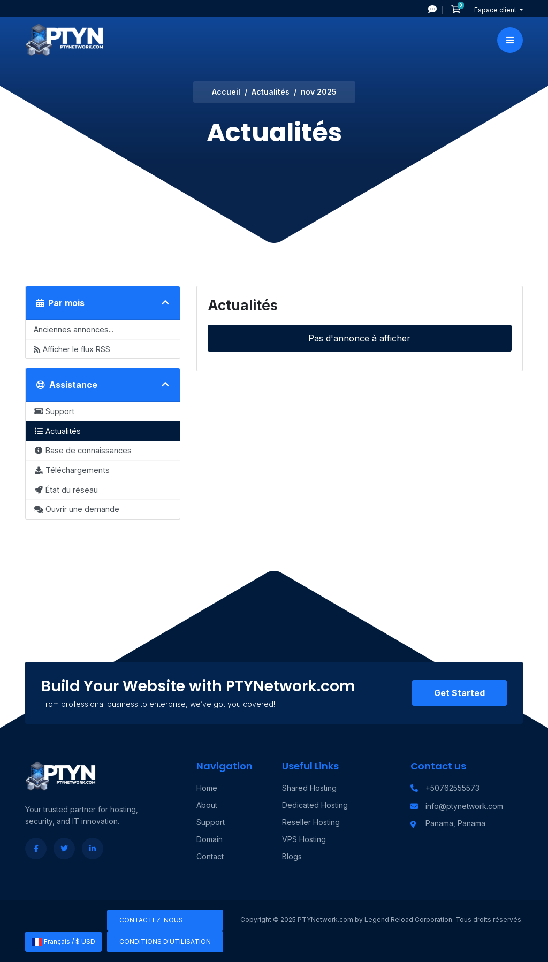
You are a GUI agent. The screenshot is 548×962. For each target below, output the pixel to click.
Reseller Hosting (311, 822)
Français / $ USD (63, 941)
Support (210, 822)
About (206, 805)
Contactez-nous (151, 920)
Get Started (459, 693)
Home (206, 787)
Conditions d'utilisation (165, 941)
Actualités (271, 91)
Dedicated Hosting (315, 805)
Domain (209, 839)
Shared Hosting (309, 787)
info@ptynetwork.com (464, 806)
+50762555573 (452, 787)
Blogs (292, 856)
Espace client (496, 10)
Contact (210, 856)
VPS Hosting (304, 839)
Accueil (226, 91)
